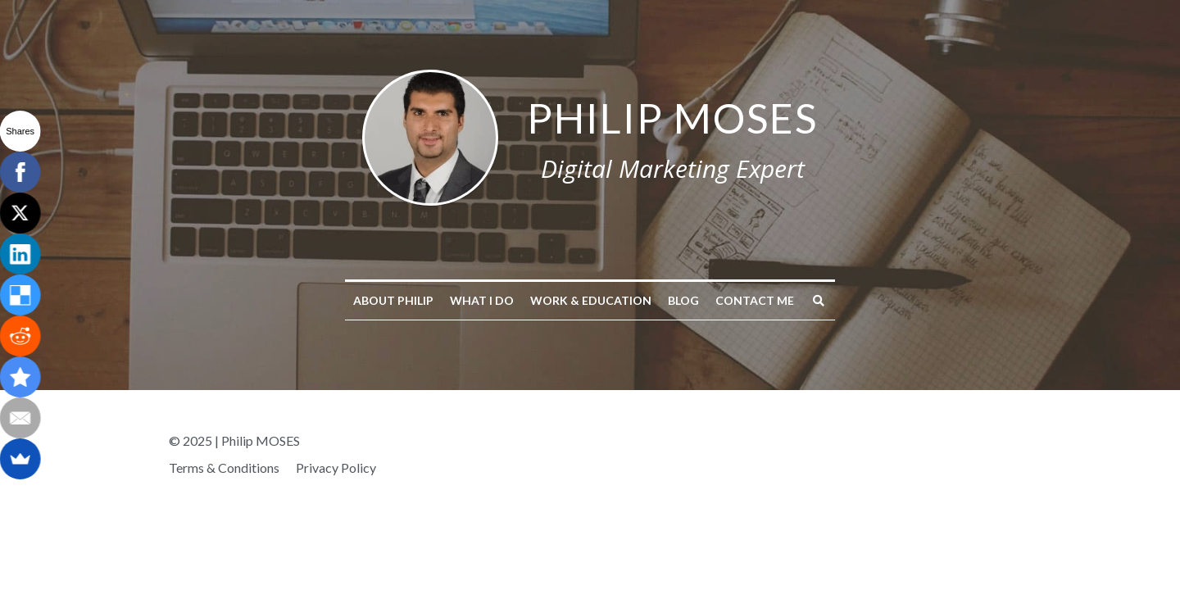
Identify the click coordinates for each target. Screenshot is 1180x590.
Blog (683, 300)
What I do (482, 300)
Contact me (754, 300)
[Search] (818, 300)
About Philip (393, 300)
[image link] (430, 135)
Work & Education (590, 300)
